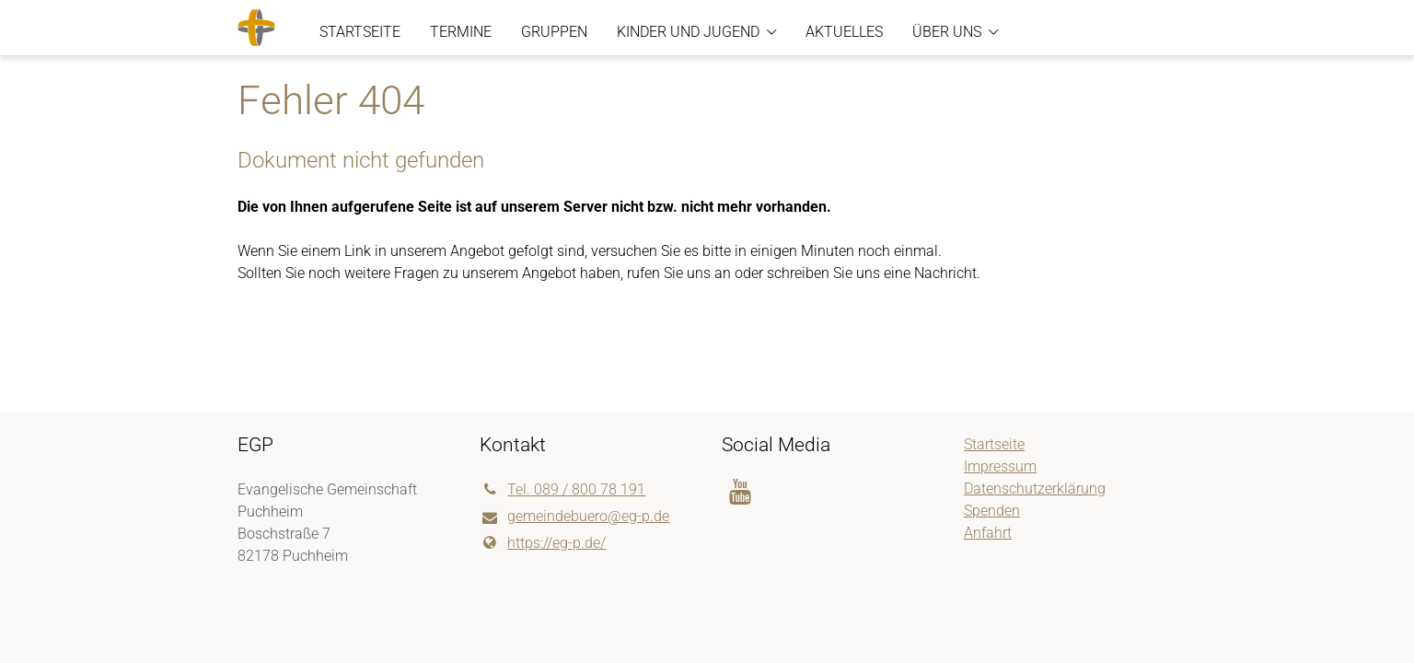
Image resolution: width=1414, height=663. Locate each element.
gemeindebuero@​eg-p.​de (574, 517)
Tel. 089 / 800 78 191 (562, 490)
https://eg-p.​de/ (543, 543)
